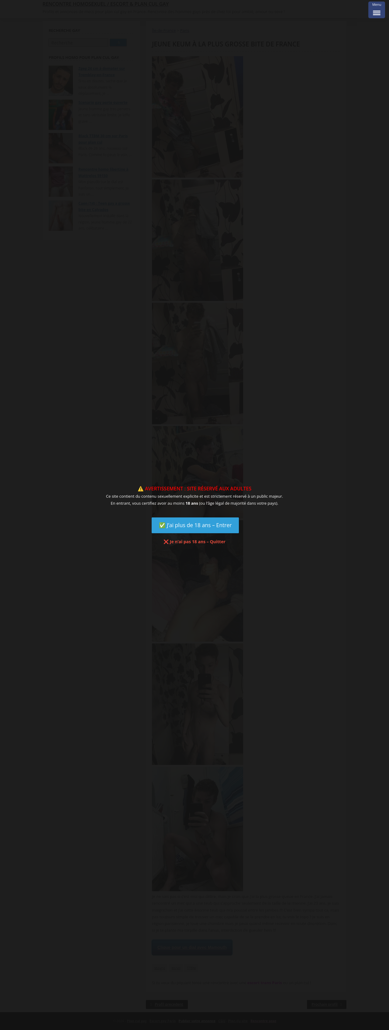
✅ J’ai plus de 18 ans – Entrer (195, 525)
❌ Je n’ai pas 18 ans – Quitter (194, 541)
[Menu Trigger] (376, 10)
